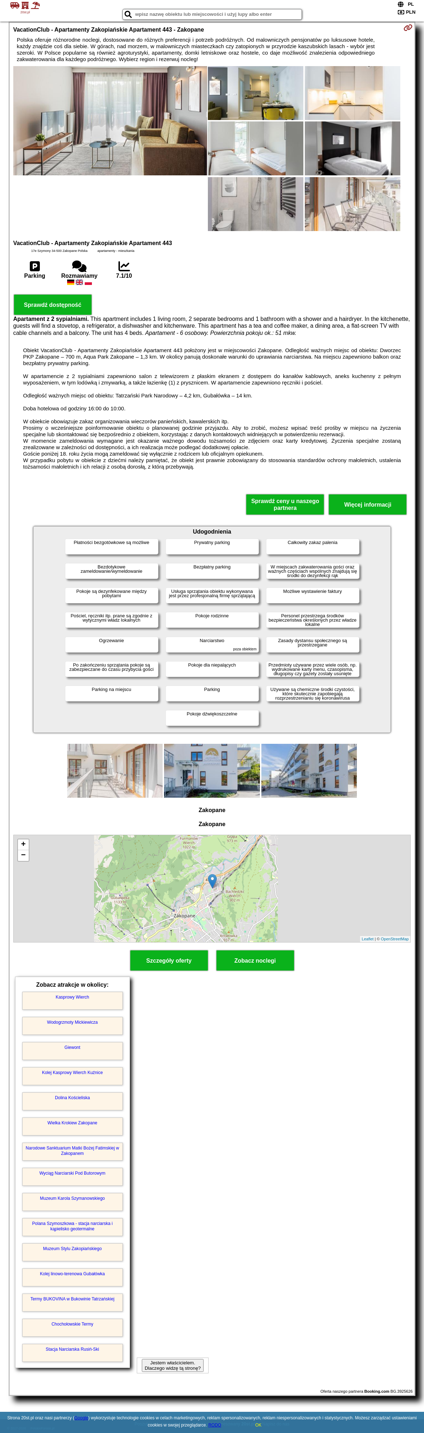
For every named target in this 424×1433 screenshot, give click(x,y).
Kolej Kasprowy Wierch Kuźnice (72, 1072)
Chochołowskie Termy (72, 1324)
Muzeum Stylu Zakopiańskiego (72, 1248)
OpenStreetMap (395, 939)
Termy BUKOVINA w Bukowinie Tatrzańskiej (73, 1298)
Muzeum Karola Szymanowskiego (72, 1198)
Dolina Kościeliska (72, 1097)
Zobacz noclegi (255, 961)
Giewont (72, 1047)
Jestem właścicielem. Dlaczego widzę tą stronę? (173, 1365)
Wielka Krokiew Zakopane (72, 1122)
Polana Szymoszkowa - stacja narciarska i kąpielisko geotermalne (72, 1226)
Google (81, 1417)
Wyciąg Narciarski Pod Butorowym (72, 1173)
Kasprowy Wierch (72, 997)
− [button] (23, 855)
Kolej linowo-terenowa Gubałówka (72, 1273)
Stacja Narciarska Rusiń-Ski (72, 1349)
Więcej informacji (367, 505)
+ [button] (23, 844)
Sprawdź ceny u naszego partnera (285, 504)
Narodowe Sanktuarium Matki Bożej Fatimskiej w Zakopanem (72, 1151)
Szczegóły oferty (168, 961)
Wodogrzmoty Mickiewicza (72, 1022)
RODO (214, 1425)
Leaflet (368, 939)
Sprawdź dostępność (52, 305)
